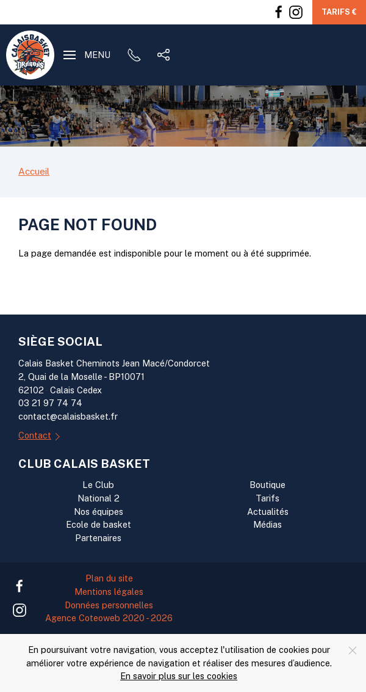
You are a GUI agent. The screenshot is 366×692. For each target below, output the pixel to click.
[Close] (352, 650)
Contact (40, 436)
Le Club (98, 484)
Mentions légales (108, 591)
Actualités (268, 511)
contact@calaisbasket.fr (68, 416)
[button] (87, 55)
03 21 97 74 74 (50, 403)
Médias (267, 524)
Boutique (267, 484)
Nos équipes (98, 511)
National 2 (98, 498)
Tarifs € (339, 11)
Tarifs (267, 498)
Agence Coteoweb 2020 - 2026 (109, 618)
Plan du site (109, 578)
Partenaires (98, 538)
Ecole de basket (98, 524)
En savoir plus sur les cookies (178, 676)
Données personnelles (109, 605)
